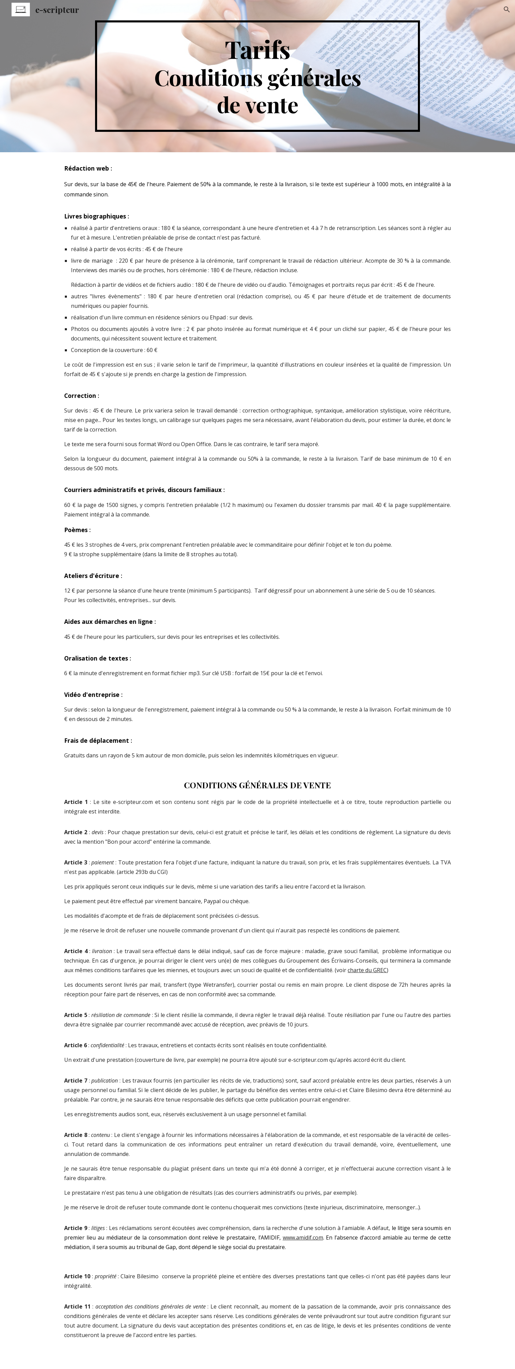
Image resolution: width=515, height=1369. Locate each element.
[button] (507, 9)
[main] (257, 76)
